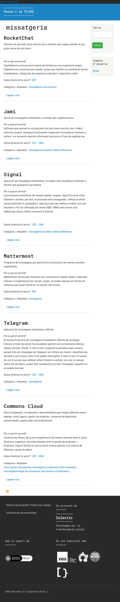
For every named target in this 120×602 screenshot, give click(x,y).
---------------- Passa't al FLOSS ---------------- (19, 11)
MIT (34, 80)
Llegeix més (13, 95)
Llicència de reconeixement (21, 512)
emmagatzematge (14, 471)
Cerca (97, 45)
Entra (96, 70)
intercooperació (67, 467)
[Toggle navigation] (112, 12)
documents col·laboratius (55, 471)
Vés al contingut (9, 1)
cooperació (52, 467)
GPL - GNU (38, 143)
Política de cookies (40, 505)
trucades (47, 150)
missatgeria (35, 87)
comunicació (49, 87)
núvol (7, 467)
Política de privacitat (17, 505)
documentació (33, 471)
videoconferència (62, 150)
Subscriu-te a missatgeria (7, 491)
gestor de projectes (21, 467)
